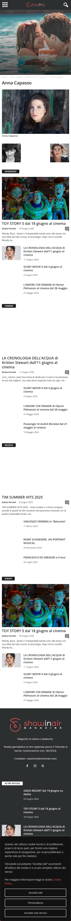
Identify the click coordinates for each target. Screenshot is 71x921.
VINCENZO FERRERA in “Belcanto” (44, 521)
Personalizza (35, 902)
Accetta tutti (35, 892)
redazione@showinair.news (42, 758)
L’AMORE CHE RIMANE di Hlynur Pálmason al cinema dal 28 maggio (45, 286)
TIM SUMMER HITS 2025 (22, 497)
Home (4, 77)
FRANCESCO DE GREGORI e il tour (44, 557)
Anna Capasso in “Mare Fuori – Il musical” (29, 77)
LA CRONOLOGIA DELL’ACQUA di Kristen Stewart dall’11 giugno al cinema (44, 251)
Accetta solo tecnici (35, 912)
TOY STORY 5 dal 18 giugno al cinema (34, 223)
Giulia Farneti (9, 228)
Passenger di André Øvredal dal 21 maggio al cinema (45, 425)
